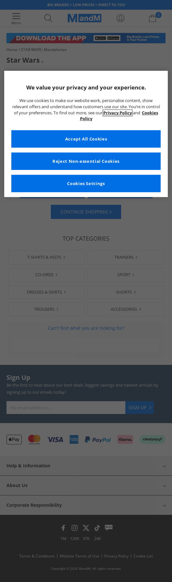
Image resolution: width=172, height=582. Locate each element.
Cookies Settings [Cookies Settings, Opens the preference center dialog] (86, 183)
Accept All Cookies (86, 139)
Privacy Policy (117, 113)
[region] (85, 134)
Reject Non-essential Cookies (86, 161)
